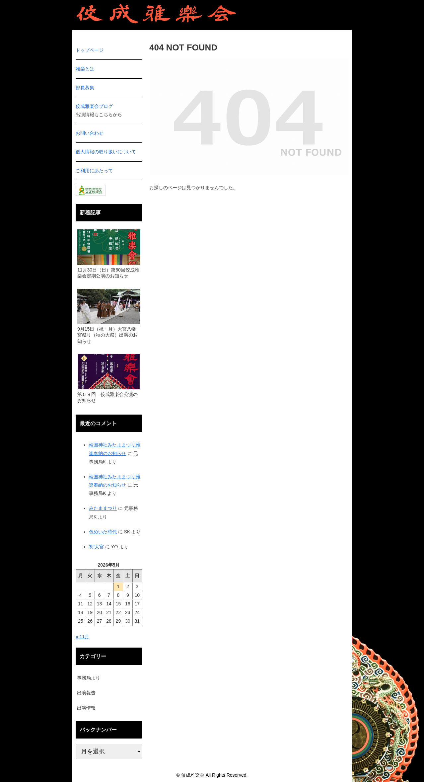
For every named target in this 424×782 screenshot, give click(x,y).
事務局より (88, 677)
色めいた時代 (103, 531)
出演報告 (86, 692)
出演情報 (86, 708)
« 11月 (82, 636)
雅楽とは (85, 68)
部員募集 (85, 87)
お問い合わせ (90, 133)
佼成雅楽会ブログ (94, 106)
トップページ (90, 50)
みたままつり (103, 508)
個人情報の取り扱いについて (106, 151)
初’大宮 (96, 546)
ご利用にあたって (94, 170)
